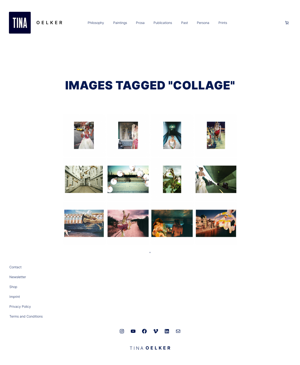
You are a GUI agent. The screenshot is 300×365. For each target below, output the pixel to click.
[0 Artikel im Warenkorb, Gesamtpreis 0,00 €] (287, 23)
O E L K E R (49, 22)
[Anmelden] (255, 22)
